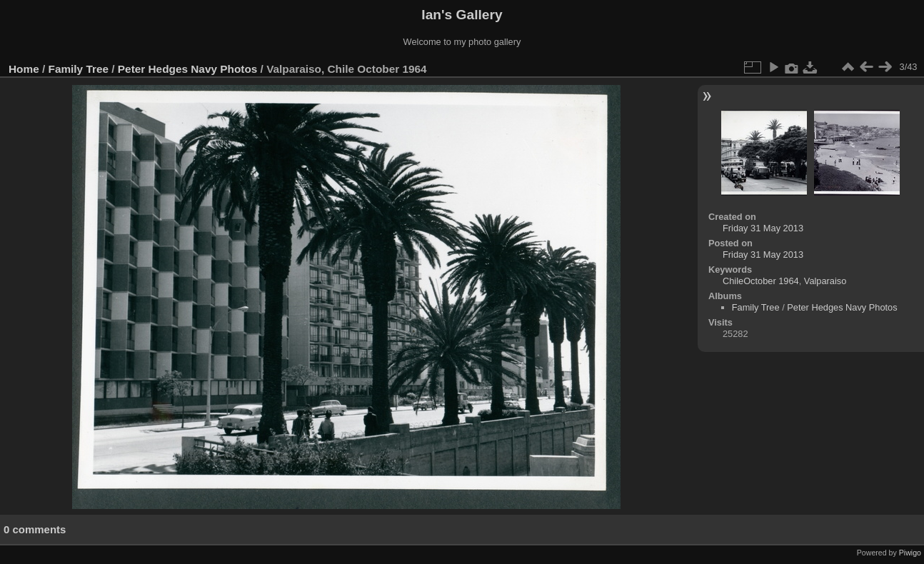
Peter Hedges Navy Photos (187, 69)
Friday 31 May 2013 (763, 228)
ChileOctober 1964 (761, 281)
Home (24, 69)
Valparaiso (825, 281)
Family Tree (79, 69)
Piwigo (910, 552)
